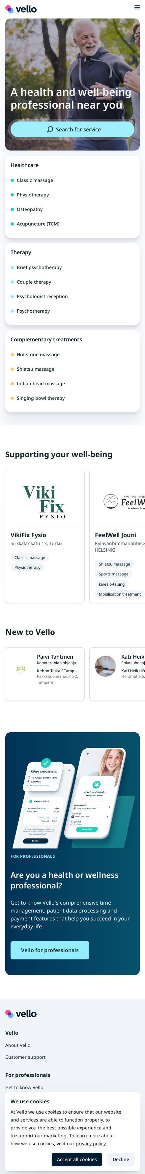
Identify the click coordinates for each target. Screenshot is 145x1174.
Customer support (25, 1057)
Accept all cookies (77, 1159)
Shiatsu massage (32, 369)
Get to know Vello (24, 1087)
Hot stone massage (35, 354)
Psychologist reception (39, 296)
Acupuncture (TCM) (35, 224)
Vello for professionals (50, 950)
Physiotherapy (30, 194)
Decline (121, 1159)
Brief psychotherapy (36, 267)
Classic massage (32, 180)
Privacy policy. (91, 1143)
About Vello (17, 1045)
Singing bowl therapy (38, 398)
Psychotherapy (30, 311)
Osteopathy (27, 209)
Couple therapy (31, 282)
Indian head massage (38, 383)
